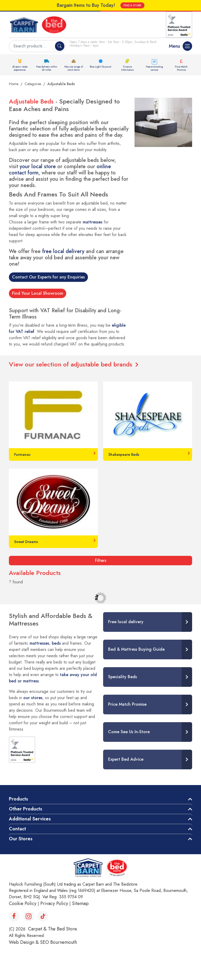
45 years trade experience (19, 68)
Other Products (25, 808)
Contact (17, 828)
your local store (38, 166)
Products (18, 799)
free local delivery (63, 251)
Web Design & (24, 942)
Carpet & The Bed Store (52, 928)
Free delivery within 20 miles (46, 68)
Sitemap (80, 903)
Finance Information (127, 68)
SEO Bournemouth (58, 942)
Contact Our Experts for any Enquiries (48, 277)
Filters (100, 560)
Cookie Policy (22, 903)
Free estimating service (154, 68)
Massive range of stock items (73, 68)
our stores (32, 698)
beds (56, 643)
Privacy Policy (54, 903)
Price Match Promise (181, 68)
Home (13, 83)
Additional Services (30, 818)
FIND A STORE (132, 5)
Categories (33, 83)
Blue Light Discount (100, 67)
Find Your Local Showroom (37, 293)
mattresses (92, 222)
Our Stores (20, 838)
